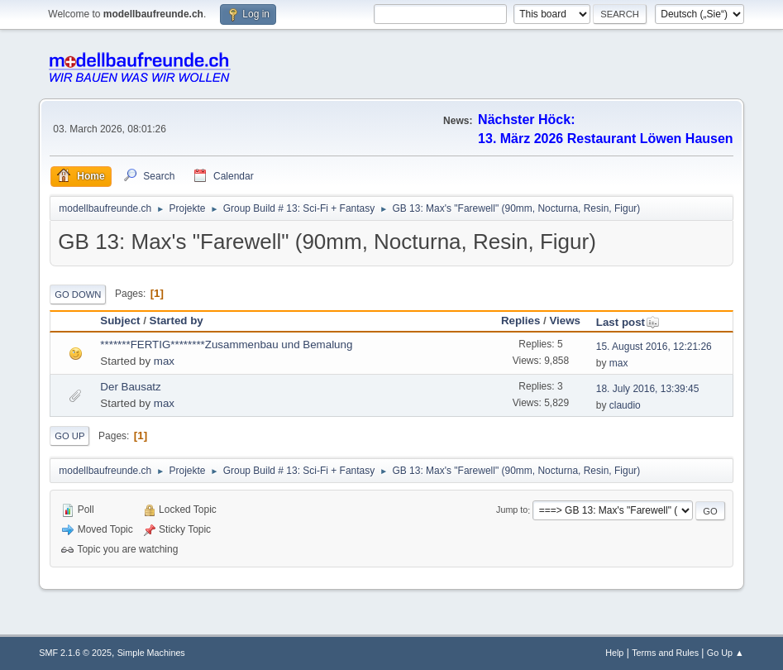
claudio (625, 405)
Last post (628, 322)
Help (614, 653)
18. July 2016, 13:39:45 (647, 389)
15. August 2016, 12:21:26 (654, 346)
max (164, 361)
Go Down (78, 294)
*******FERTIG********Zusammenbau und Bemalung (226, 344)
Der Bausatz (130, 386)
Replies (520, 320)
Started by (176, 320)
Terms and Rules (665, 653)
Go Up (69, 436)
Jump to (512, 510)
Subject (120, 320)
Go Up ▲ (725, 653)
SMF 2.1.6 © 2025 (75, 653)
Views (564, 320)
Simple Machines (151, 653)
